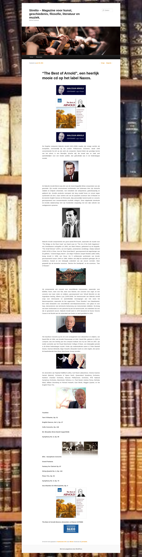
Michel (71, 541)
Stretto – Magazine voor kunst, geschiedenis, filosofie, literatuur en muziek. (54, 14)
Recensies (39, 57)
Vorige (102, 63)
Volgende (109, 63)
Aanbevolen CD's (62, 541)
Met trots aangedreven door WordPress (71, 549)
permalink (84, 541)
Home (31, 57)
